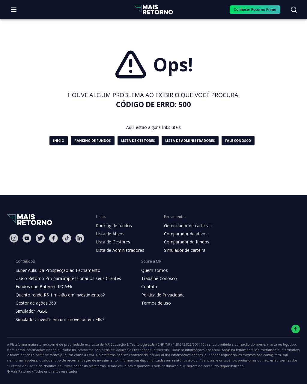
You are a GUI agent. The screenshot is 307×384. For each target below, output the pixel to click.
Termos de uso (151, 303)
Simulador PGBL (31, 311)
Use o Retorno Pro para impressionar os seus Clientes (66, 278)
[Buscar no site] (294, 10)
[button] (59, 140)
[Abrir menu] (13, 9)
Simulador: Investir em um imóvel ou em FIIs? (58, 319)
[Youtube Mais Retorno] (26, 238)
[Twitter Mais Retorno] (40, 238)
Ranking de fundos (113, 225)
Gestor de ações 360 (35, 303)
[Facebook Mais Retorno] (53, 238)
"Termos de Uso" (201, 361)
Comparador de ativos (182, 233)
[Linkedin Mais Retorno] (79, 238)
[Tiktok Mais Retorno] (66, 238)
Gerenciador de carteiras (185, 225)
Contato (144, 286)
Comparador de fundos (183, 242)
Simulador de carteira (181, 250)
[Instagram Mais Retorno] (13, 238)
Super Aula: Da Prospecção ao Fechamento (56, 270)
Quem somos (149, 270)
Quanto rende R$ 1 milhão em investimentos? (58, 295)
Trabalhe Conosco (154, 278)
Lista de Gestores (112, 242)
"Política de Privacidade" (239, 361)
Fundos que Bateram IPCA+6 (43, 286)
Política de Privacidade (158, 295)
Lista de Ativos (109, 233)
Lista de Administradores (119, 250)
